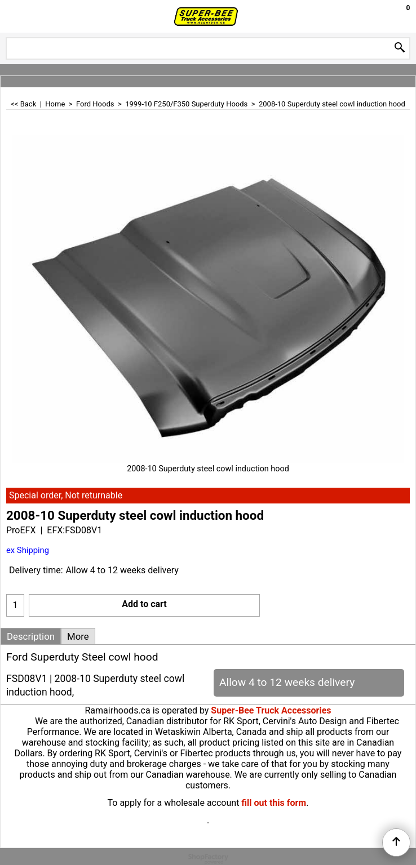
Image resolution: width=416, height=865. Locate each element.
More (78, 636)
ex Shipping (27, 550)
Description (31, 636)
